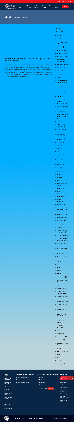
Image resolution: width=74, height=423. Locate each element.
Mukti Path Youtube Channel (64, 398)
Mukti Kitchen (41, 383)
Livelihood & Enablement (7, 391)
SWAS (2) (59, 332)
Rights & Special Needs (8, 399)
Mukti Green (41, 381)
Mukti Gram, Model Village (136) (62, 202)
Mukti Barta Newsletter (63, 392)
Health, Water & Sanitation (8, 380)
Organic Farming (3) (62, 236)
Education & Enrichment (7, 384)
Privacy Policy (57, 419)
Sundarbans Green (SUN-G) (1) (62, 316)
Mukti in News (63, 388)
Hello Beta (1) (60, 153)
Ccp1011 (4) (60, 78)
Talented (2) (60, 335)
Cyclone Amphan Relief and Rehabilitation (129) (62, 102)
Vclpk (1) (59, 356)
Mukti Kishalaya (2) (62, 216)
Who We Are (29, 7)
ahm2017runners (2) (62, 54)
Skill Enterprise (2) (62, 278)
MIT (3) (59, 175)
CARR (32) (59, 75)
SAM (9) (59, 269)
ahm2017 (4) (60, 48)
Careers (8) (60, 72)
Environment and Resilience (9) (61, 131)
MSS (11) (59, 182)
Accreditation (63, 383)
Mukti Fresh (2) (61, 198)
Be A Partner (35, 7)
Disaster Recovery (9, 409)
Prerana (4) (60, 254)
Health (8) (59, 150)
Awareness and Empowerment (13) (62, 61)
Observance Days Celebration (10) (62, 232)
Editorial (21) (60, 122)
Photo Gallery (63, 395)
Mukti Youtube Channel (63, 402)
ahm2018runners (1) (62, 58)
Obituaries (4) (61, 228)
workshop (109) (61, 365)
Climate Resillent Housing (22, 378)
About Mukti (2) (61, 37)
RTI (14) (59, 265)
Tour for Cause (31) (62, 338)
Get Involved (42, 7)
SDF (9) (59, 275)
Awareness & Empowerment (8, 402)
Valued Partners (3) (62, 352)
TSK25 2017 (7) (61, 341)
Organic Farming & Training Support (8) (62, 240)
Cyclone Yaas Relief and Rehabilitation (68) (62, 117)
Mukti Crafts (41, 386)
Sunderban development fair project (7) (61, 322)
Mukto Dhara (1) (61, 222)
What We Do (23, 7)
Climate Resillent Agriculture (23, 381)
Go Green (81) (61, 143)
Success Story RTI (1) (62, 302)
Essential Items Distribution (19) (61, 136)
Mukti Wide (55, 7)
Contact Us (49, 7)
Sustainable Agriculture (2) (61, 327)
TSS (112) (59, 349)
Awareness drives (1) (62, 66)
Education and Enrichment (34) (61, 126)
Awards (62, 381)
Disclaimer (65, 419)
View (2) (59, 362)
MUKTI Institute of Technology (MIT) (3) (62, 210)
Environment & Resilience (8, 395)
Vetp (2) (59, 359)
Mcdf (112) (59, 169)
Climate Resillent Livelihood (22, 383)
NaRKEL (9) (60, 225)
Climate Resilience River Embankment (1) (62, 83)
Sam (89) (59, 272)
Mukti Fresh (41, 378)
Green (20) (60, 147)
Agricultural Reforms (7, 387)
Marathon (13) (61, 166)
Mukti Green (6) (61, 206)
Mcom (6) (59, 172)
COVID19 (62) (60, 98)
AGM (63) (59, 40)
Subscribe (50, 389)
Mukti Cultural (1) (61, 190)
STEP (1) (59, 286)
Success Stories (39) (62, 289)
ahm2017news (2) (62, 51)
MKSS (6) (59, 178)
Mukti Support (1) (61, 219)
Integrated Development (7, 406)
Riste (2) (59, 262)
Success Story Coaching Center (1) (62, 293)
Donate (65, 7)
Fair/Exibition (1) (61, 140)
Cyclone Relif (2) (61, 113)
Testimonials (63, 386)
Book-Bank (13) (61, 69)
